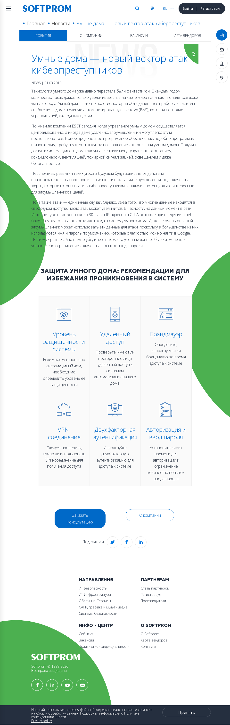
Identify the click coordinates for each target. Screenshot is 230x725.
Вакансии (139, 35)
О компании (91, 35)
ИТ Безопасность (93, 588)
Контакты (148, 646)
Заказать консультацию (80, 519)
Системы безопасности (98, 613)
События (43, 35)
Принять (186, 712)
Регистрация (210, 8)
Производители (153, 601)
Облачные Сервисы (95, 601)
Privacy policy (41, 720)
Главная (36, 23)
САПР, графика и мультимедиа (103, 607)
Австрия (152, 8)
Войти (187, 8)
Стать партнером (155, 588)
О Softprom (156, 625)
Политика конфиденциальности (104, 646)
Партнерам (155, 580)
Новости (61, 23)
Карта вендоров (186, 35)
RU (165, 8)
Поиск (137, 8)
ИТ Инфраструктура (95, 594)
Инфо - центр (96, 625)
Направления (96, 580)
